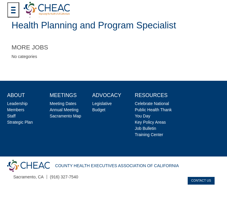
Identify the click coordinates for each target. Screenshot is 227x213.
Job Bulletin (145, 128)
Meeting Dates (63, 103)
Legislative (102, 103)
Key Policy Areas (150, 122)
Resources (151, 95)
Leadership (17, 103)
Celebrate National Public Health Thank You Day (153, 109)
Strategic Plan (20, 122)
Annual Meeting (64, 109)
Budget (98, 109)
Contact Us (201, 180)
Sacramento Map (65, 116)
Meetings (63, 95)
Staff (11, 116)
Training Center (149, 134)
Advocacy (106, 95)
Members (15, 109)
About (16, 95)
